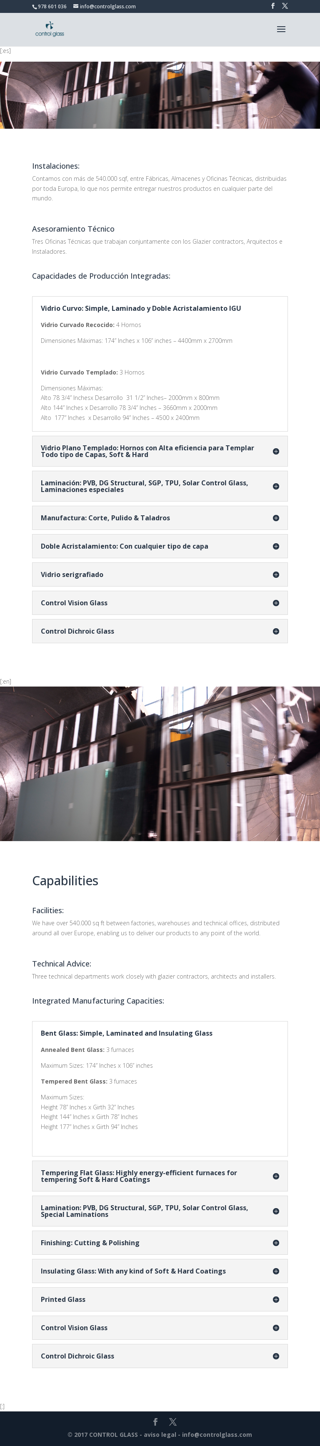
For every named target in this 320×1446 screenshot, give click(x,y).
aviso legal (160, 1435)
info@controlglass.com (217, 1435)
